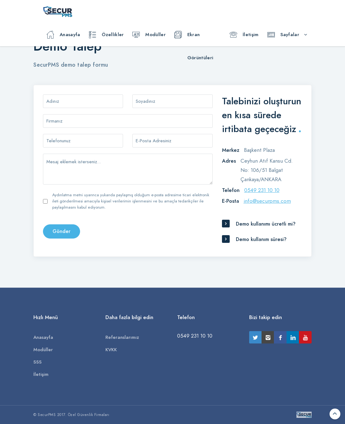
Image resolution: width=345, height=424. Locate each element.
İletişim (244, 35)
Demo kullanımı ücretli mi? (266, 224)
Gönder (61, 231)
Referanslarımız (122, 337)
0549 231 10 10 (261, 190)
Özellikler (106, 35)
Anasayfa (63, 35)
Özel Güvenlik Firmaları (88, 414)
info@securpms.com (267, 201)
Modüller (148, 35)
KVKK (111, 350)
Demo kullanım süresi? (261, 239)
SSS (37, 362)
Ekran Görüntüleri (193, 39)
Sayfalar (283, 35)
